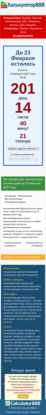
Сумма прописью (12, 289)
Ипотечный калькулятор (29, 286)
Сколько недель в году (30, 348)
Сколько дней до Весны (15, 309)
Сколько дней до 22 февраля (12, 244)
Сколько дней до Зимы (25, 312)
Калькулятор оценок (14, 330)
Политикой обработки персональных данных (19, 388)
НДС (24, 21)
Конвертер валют (12, 283)
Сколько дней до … (22, 300)
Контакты (35, 412)
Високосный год (22, 345)
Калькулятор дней (12, 297)
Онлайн (26, 18)
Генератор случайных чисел (26, 336)
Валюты (14, 25)
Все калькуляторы (23, 35)
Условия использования (17, 412)
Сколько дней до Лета (30, 306)
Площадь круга (32, 330)
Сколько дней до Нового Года (22, 302)
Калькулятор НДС (30, 289)
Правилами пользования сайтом (26, 391)
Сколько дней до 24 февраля (34, 244)
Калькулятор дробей (14, 333)
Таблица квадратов (23, 342)
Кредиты (31, 25)
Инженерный (13, 21)
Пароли (23, 28)
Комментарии (25, 195)
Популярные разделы (15, 201)
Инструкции (11, 195)
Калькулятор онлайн (14, 271)
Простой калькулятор (27, 274)
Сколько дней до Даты (15, 315)
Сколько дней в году (14, 351)
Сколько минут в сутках (20, 354)
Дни (22, 25)
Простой (37, 18)
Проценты (34, 21)
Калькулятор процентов (15, 339)
